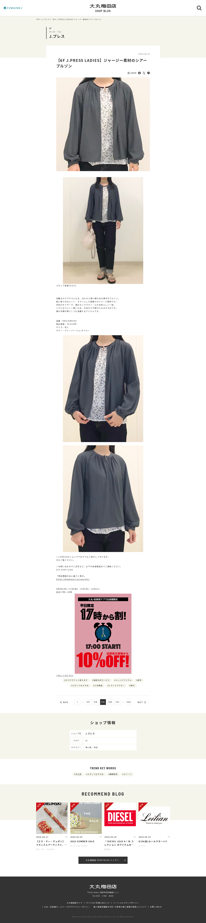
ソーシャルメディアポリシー (126, 903)
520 (110, 702)
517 (88, 702)
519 (103, 702)
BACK (64, 702)
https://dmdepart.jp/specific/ (73, 579)
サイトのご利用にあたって (98, 903)
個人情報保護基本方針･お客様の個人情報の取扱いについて (120, 907)
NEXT (142, 702)
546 (129, 702)
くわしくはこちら (64, 675)
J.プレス (46, 19)
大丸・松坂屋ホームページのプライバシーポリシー (67, 907)
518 (95, 702)
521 (117, 702)
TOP (38, 19)
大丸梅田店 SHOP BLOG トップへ (106, 860)
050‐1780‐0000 (104, 896)
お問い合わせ (156, 907)
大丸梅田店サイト (75, 903)
